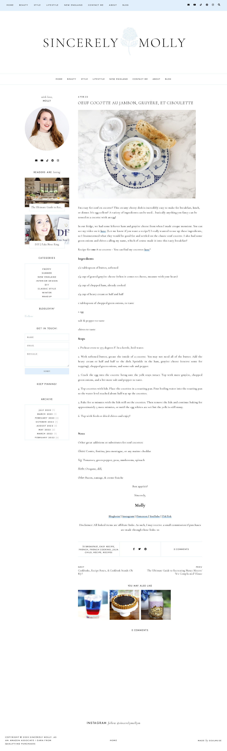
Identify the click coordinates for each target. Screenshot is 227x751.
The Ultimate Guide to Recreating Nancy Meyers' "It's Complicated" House (173, 570)
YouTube (155, 516)
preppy (46, 269)
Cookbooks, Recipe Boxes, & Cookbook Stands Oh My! (107, 570)
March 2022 (47, 433)
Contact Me (96, 5)
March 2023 (47, 414)
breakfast (92, 546)
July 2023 (47, 410)
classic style (47, 288)
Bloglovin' (114, 516)
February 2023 (47, 417)
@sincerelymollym (128, 723)
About (113, 5)
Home (10, 5)
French (83, 549)
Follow (29, 316)
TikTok (166, 516)
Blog (126, 5)
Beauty (23, 5)
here (103, 231)
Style (37, 5)
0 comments (181, 549)
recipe (97, 552)
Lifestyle (52, 5)
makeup (47, 296)
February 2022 (47, 437)
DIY (47, 284)
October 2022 (47, 421)
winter (47, 292)
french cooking (100, 549)
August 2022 (47, 425)
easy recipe (106, 546)
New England (73, 5)
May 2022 (47, 429)
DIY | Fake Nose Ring (47, 244)
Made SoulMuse (210, 740)
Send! (47, 371)
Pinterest (142, 516)
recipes (107, 552)
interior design (47, 280)
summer (47, 273)
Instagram (128, 516)
